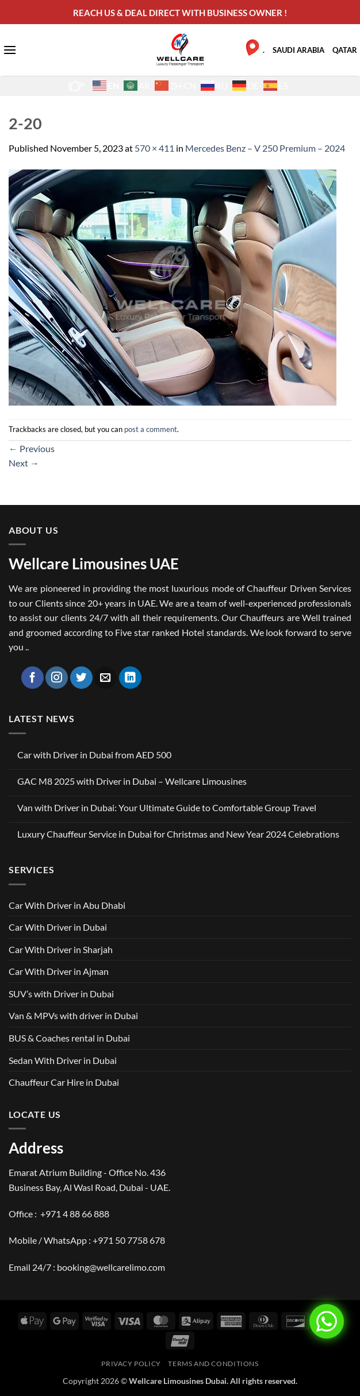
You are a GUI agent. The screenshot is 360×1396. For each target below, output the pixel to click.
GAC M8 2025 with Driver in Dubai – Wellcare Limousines (132, 781)
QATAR (344, 50)
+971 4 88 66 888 (74, 1213)
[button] (10, 50)
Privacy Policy (131, 1363)
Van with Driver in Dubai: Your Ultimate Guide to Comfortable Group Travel (166, 807)
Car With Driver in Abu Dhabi (67, 905)
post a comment (150, 429)
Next (24, 462)
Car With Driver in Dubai (58, 926)
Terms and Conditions (213, 1363)
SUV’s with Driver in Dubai (61, 993)
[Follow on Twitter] (81, 677)
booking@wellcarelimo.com (111, 1267)
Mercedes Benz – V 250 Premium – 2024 (265, 147)
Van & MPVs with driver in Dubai (73, 1015)
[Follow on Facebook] (32, 677)
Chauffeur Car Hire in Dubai (64, 1082)
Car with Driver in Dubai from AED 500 (94, 754)
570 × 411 (154, 147)
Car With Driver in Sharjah (61, 949)
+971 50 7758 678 (129, 1240)
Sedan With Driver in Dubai (63, 1060)
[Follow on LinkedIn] (130, 677)
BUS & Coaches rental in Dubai (69, 1037)
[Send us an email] (105, 677)
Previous (32, 448)
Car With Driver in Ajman (59, 971)
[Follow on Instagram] (56, 677)
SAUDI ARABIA (298, 50)
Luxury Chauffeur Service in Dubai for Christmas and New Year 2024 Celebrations (178, 833)
